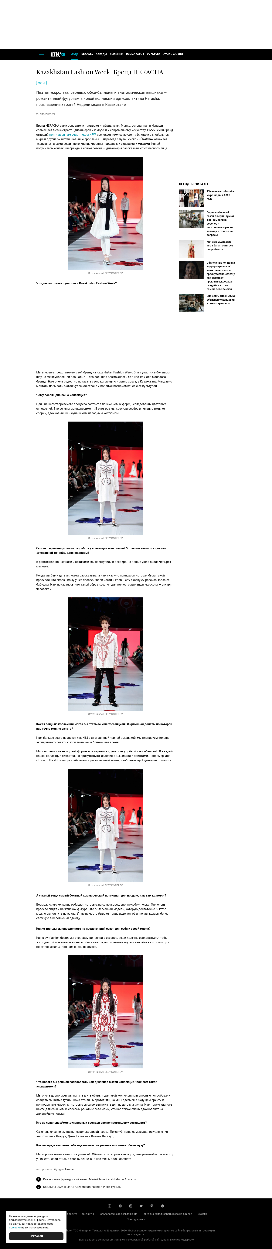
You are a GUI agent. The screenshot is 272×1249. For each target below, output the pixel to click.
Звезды (101, 54)
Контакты (87, 1213)
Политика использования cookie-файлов (167, 1213)
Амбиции (116, 54)
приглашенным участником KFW (72, 134)
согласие (15, 1227)
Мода (74, 54)
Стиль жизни (173, 54)
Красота (87, 54)
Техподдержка (136, 1219)
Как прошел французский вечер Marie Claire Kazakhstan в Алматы (89, 1179)
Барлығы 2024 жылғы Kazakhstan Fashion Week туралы (82, 1187)
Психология (135, 54)
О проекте (71, 1213)
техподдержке (185, 1239)
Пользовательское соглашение (117, 1213)
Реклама (202, 1213)
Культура (153, 54)
